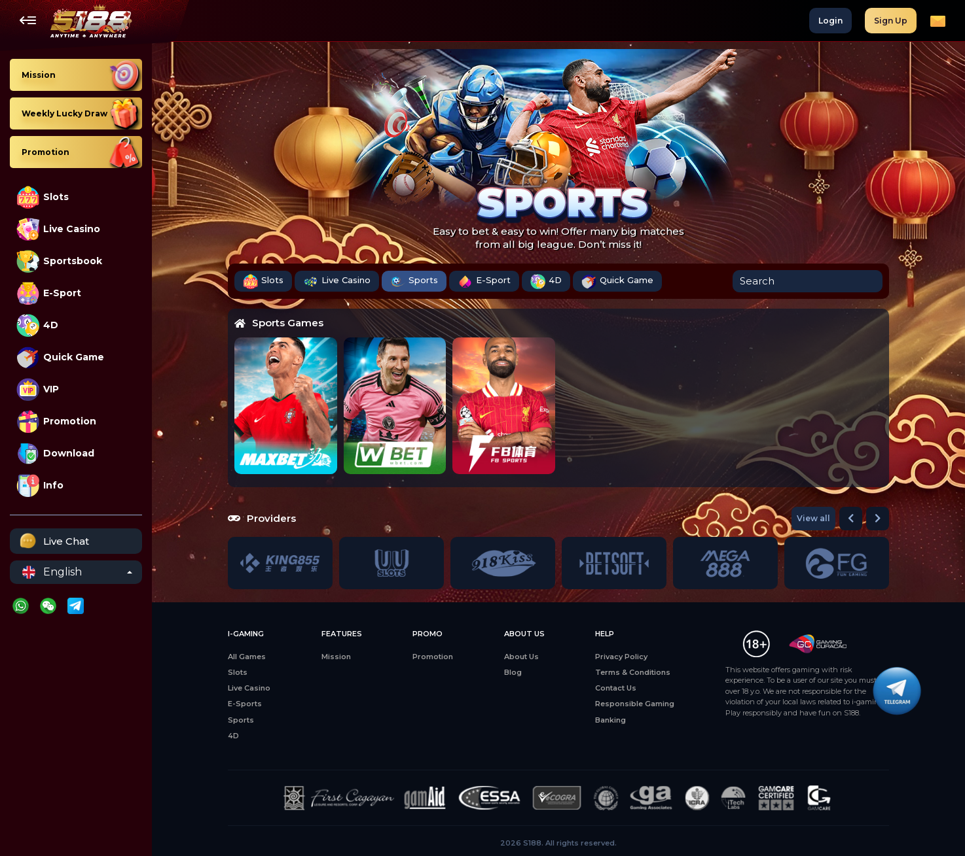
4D (37, 325)
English (52, 572)
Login (830, 21)
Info (40, 485)
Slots (42, 197)
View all (813, 518)
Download (55, 453)
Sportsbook (59, 261)
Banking (610, 720)
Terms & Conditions (632, 672)
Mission (336, 656)
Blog (513, 672)
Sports (414, 281)
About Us (521, 656)
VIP (37, 389)
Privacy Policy (621, 656)
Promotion (56, 421)
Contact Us (615, 688)
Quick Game (60, 357)
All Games (247, 656)
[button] (850, 518)
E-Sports (245, 703)
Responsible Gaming (634, 703)
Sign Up (890, 21)
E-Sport (48, 293)
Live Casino (58, 229)
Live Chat (52, 541)
